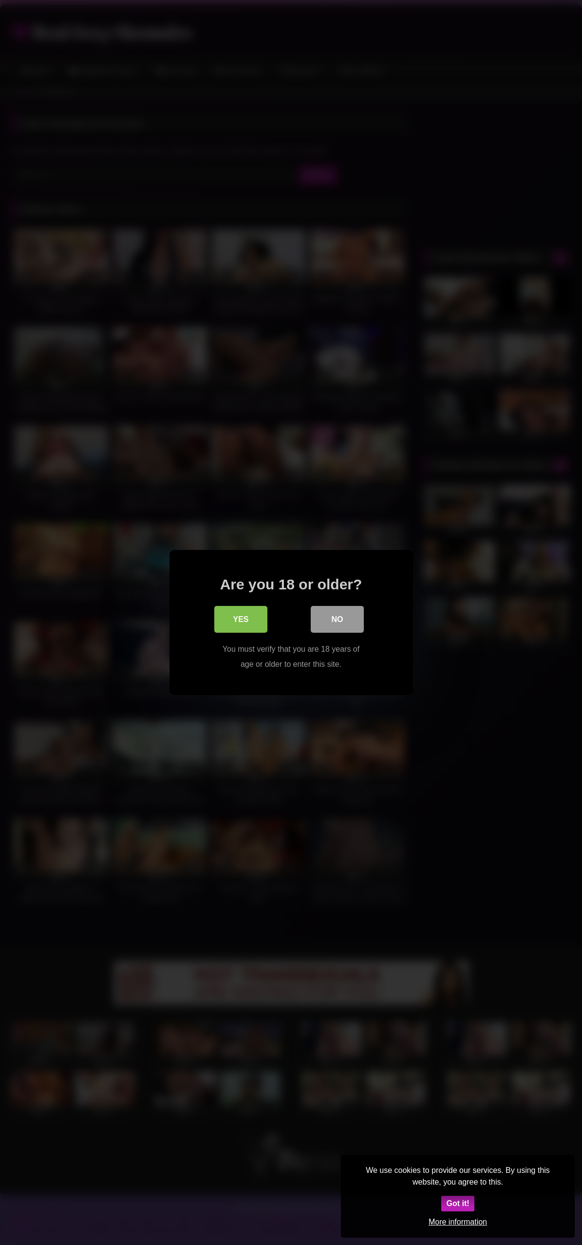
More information (458, 1222)
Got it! (457, 1203)
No (337, 620)
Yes (240, 620)
